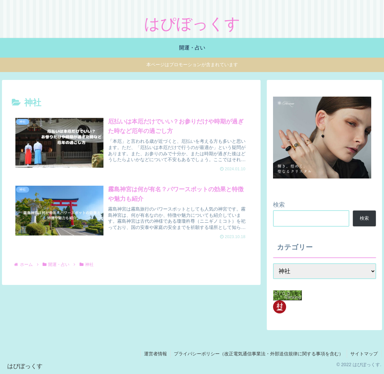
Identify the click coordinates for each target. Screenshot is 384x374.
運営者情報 (155, 353)
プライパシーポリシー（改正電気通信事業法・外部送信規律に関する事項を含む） (258, 353)
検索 (279, 204)
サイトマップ (364, 353)
